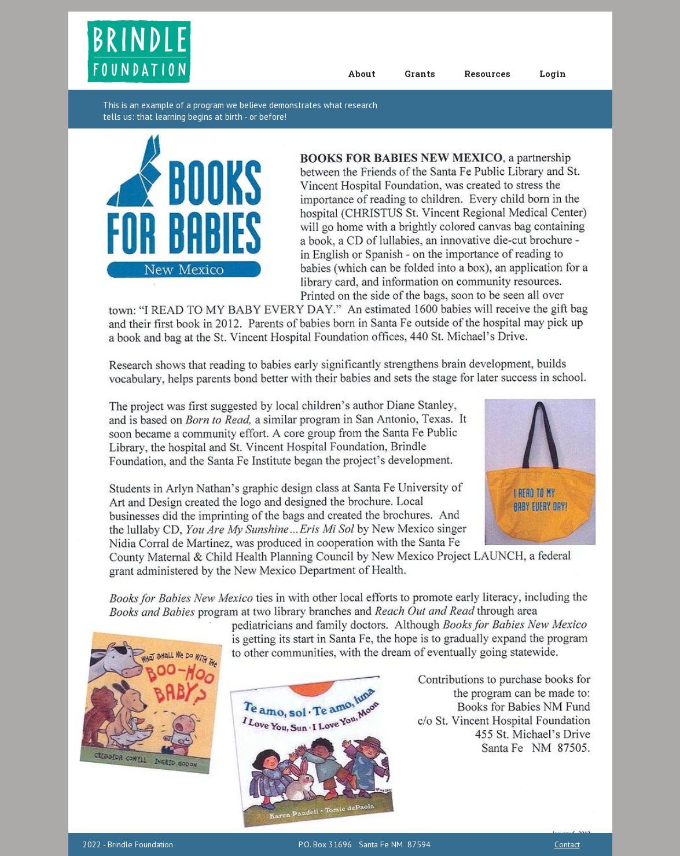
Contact (567, 844)
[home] (143, 51)
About (362, 73)
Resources (487, 73)
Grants (420, 73)
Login (552, 73)
